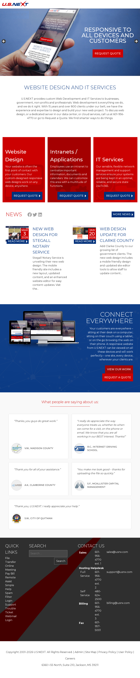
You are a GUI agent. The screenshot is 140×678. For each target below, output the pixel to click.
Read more (16, 241)
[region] (70, 42)
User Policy (125, 652)
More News (121, 214)
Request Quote (108, 53)
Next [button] (136, 41)
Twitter (34, 214)
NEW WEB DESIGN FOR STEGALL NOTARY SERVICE (45, 240)
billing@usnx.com (118, 603)
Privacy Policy (107, 652)
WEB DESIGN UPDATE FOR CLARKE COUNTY (117, 235)
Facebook (29, 214)
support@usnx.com (119, 572)
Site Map (90, 652)
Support (10, 604)
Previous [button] (4, 41)
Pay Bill (10, 573)
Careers (70, 658)
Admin (79, 652)
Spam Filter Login (9, 596)
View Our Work (119, 369)
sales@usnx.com (117, 552)
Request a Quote (117, 377)
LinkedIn (40, 214)
